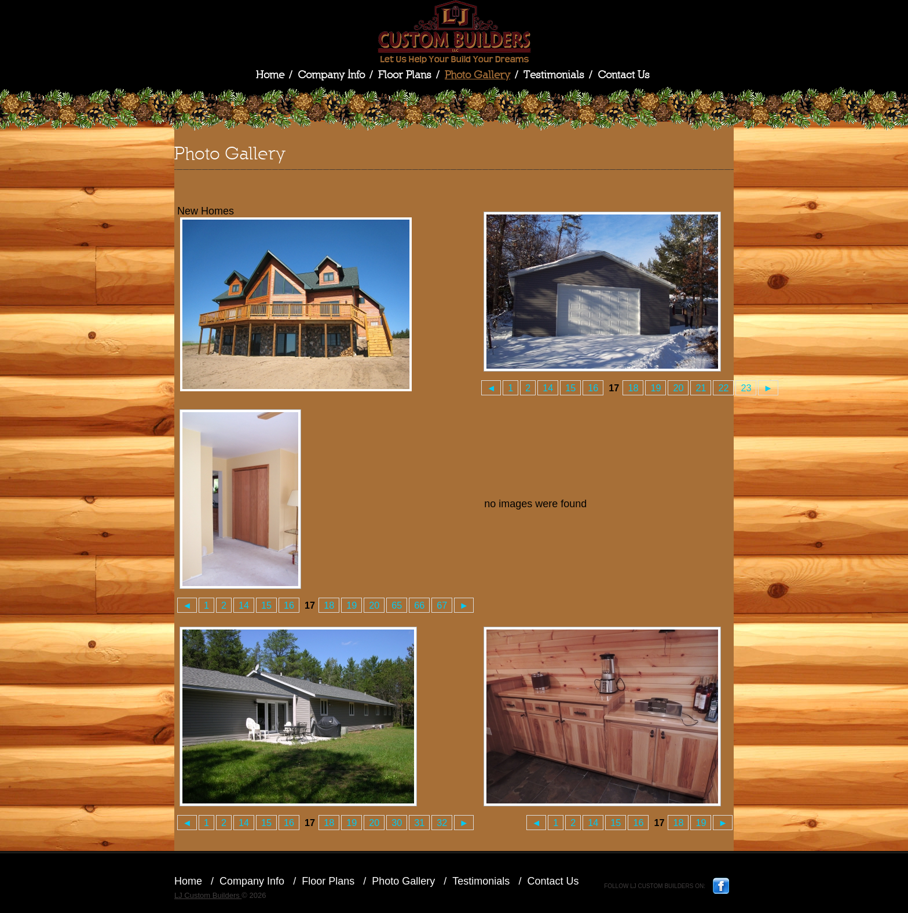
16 (593, 388)
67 (442, 605)
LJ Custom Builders (454, 32)
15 (570, 388)
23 (746, 388)
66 (419, 605)
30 (396, 822)
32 (442, 822)
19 (655, 388)
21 (700, 388)
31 (419, 822)
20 (678, 388)
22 (723, 388)
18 (633, 388)
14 (548, 388)
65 (396, 605)
